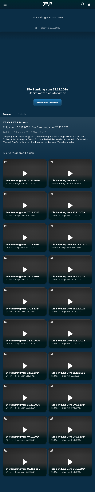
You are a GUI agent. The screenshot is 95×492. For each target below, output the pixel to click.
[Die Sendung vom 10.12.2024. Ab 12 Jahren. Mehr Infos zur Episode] (25, 398)
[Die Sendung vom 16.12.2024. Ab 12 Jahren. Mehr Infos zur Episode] (70, 301)
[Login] (89, 4)
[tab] (7, 114)
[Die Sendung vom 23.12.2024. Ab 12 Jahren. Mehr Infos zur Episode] (70, 205)
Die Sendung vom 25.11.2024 (48, 17)
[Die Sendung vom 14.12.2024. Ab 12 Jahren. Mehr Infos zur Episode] (25, 333)
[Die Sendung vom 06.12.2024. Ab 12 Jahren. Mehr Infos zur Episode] (70, 430)
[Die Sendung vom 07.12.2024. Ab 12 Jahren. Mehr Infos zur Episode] (25, 430)
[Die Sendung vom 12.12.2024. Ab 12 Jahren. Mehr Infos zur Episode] (25, 366)
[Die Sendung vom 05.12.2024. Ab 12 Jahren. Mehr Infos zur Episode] (25, 462)
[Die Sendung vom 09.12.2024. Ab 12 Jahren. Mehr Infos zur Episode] (70, 398)
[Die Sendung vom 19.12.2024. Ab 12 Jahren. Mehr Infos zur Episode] (25, 269)
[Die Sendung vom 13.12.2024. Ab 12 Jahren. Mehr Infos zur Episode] (70, 333)
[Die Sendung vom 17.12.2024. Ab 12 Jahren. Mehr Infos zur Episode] (25, 301)
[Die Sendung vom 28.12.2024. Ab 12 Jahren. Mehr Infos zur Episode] (70, 173)
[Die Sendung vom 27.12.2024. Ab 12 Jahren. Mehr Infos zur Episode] (25, 205)
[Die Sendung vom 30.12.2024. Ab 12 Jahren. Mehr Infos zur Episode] (25, 173)
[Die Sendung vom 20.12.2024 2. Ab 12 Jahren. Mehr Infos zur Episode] (70, 237)
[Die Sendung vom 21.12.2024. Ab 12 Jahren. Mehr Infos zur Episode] (25, 237)
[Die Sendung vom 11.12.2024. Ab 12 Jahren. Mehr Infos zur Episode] (70, 366)
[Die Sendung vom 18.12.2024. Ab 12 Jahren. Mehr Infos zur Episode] (70, 269)
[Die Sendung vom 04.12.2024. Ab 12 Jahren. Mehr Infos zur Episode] (70, 462)
